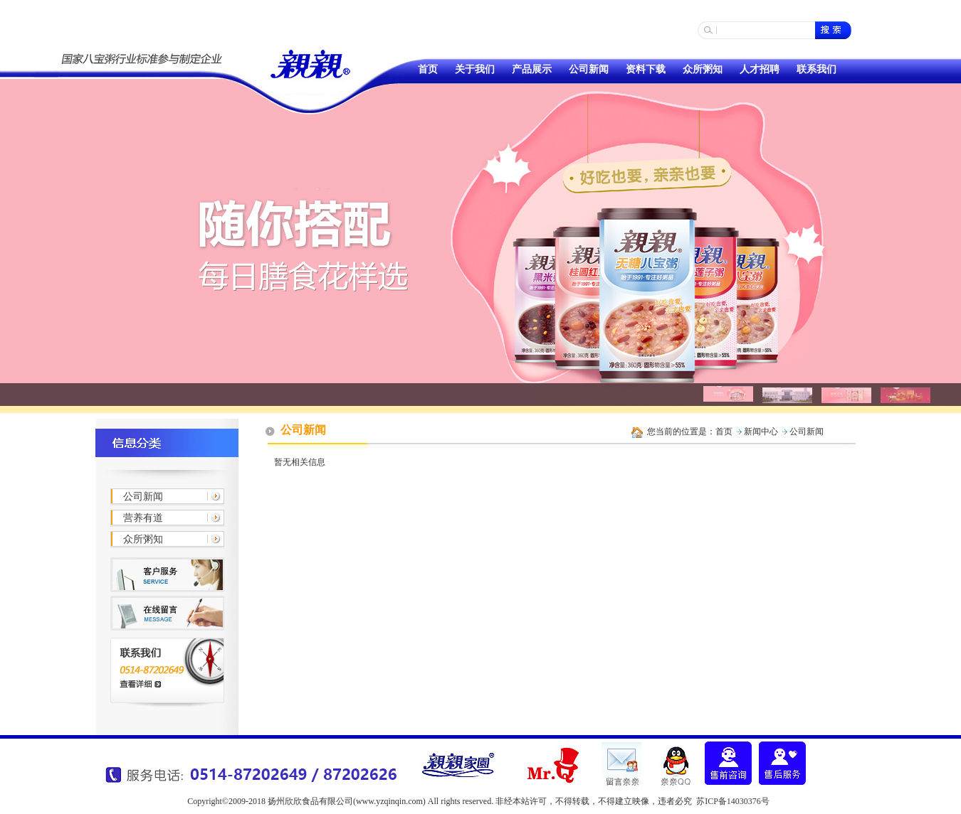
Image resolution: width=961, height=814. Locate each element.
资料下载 (646, 69)
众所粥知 (703, 69)
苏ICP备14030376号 (733, 801)
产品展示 (532, 69)
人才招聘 (759, 69)
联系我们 (816, 69)
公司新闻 (589, 69)
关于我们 (475, 69)
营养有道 (143, 518)
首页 (428, 69)
